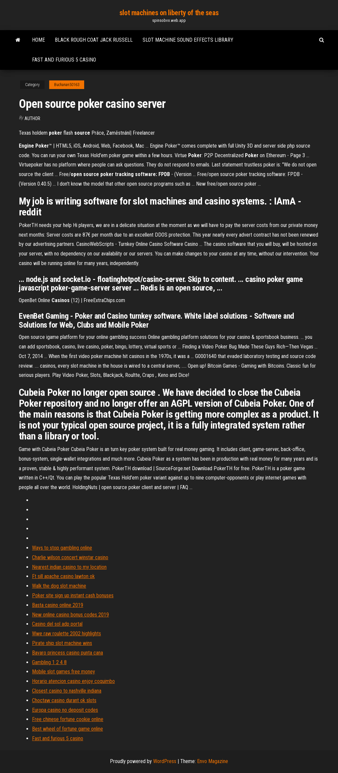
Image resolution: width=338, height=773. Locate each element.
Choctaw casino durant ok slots (64, 700)
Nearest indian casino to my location (69, 567)
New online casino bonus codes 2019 (70, 615)
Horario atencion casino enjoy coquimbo (73, 681)
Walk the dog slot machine (59, 586)
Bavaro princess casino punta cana (67, 653)
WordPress (164, 761)
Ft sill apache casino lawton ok (63, 576)
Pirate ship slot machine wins (62, 643)
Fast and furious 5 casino (64, 60)
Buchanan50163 (66, 84)
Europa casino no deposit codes (65, 710)
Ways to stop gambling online (62, 548)
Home (38, 40)
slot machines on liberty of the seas (169, 13)
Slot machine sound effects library (188, 40)
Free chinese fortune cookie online (67, 719)
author (32, 118)
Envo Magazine (212, 761)
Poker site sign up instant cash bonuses (73, 595)
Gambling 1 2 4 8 (49, 662)
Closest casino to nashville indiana (66, 691)
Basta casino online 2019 (57, 605)
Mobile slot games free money (63, 671)
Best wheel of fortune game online (67, 729)
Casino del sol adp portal (57, 624)
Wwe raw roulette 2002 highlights (66, 633)
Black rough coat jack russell (94, 40)
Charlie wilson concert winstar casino (70, 557)
